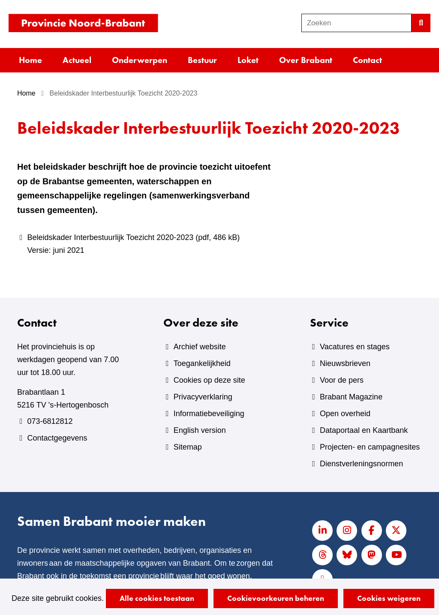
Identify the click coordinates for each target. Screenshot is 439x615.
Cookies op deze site (209, 380)
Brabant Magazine (351, 397)
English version (200, 430)
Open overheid (345, 413)
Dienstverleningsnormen (361, 463)
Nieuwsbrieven (345, 363)
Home (30, 60)
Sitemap (188, 447)
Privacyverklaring (203, 397)
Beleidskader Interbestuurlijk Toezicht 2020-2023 (151, 245)
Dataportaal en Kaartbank (364, 430)
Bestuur (202, 60)
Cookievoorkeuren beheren (275, 598)
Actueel (77, 60)
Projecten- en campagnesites (370, 447)
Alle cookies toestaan (157, 598)
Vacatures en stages (355, 346)
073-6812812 (49, 421)
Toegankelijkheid (202, 363)
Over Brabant (305, 60)
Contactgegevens (57, 438)
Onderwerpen (139, 60)
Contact (367, 60)
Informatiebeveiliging (209, 413)
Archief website (200, 346)
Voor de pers (342, 380)
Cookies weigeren (389, 598)
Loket (248, 60)
